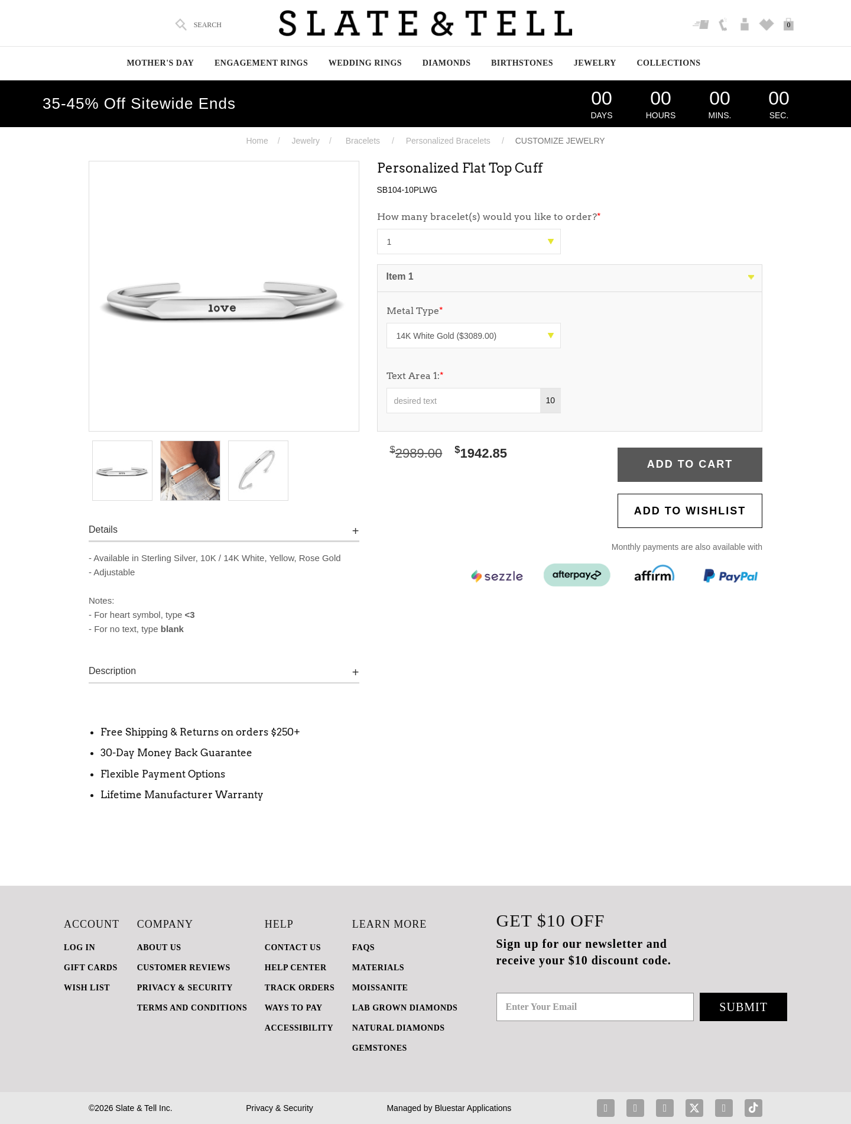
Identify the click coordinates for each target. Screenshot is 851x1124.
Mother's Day (160, 63)
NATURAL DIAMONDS (398, 1027)
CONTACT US (293, 947)
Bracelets (363, 140)
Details (103, 529)
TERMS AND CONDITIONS (192, 1007)
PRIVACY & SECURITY (185, 987)
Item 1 (400, 276)
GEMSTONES (379, 1048)
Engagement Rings (261, 63)
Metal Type (414, 310)
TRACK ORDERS (299, 987)
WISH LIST (87, 987)
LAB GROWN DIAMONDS (405, 1007)
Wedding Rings (365, 63)
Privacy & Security (279, 1108)
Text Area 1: (415, 375)
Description (112, 671)
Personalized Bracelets (448, 140)
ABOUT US (159, 947)
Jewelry (595, 63)
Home (257, 140)
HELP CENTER (296, 967)
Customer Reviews (183, 967)
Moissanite (380, 987)
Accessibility (299, 1027)
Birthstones (522, 63)
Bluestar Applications (472, 1108)
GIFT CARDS (91, 967)
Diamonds (447, 63)
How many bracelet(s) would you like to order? (489, 216)
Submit (743, 1006)
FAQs (363, 947)
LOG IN (79, 947)
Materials (378, 967)
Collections (668, 63)
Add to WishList (690, 511)
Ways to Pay (294, 1007)
